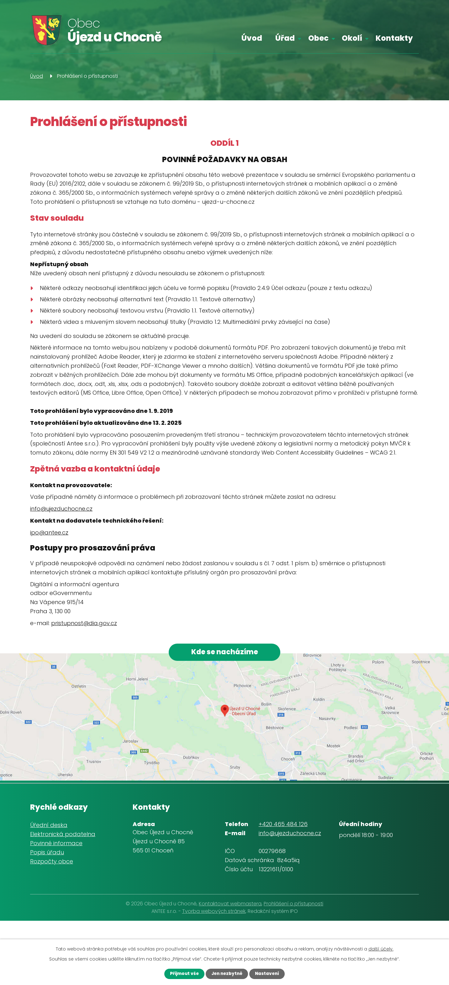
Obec (318, 38)
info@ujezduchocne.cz (61, 509)
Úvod (251, 38)
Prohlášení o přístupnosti (293, 905)
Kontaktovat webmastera (230, 905)
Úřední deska (48, 826)
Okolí (352, 38)
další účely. (381, 948)
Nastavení (270, 973)
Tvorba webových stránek (214, 912)
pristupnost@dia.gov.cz (84, 623)
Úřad (285, 38)
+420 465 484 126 (283, 826)
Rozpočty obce (51, 863)
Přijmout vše (180, 973)
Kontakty (394, 38)
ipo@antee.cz (49, 532)
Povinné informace (56, 845)
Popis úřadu (47, 854)
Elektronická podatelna (62, 836)
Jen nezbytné (226, 973)
